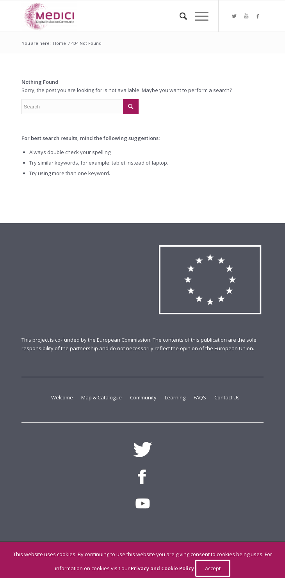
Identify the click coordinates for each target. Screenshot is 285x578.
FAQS (200, 397)
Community (144, 397)
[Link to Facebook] (258, 16)
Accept (213, 568)
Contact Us (227, 397)
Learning (176, 397)
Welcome (62, 397)
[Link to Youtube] (246, 16)
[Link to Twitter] (234, 16)
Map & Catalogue (102, 397)
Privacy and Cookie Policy (163, 568)
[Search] (179, 16)
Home (59, 43)
